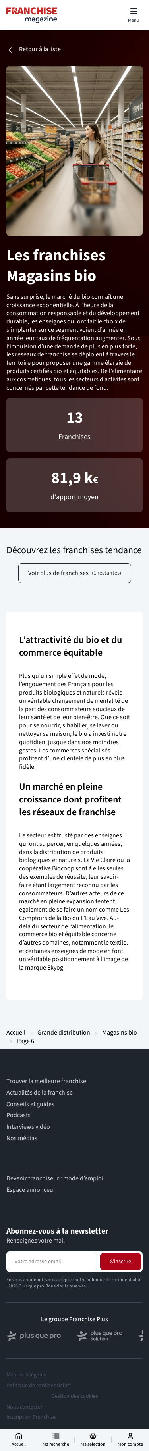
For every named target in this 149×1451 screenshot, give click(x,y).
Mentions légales (26, 1374)
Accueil (15, 1032)
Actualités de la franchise (39, 1093)
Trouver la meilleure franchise (46, 1081)
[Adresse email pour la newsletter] (52, 1261)
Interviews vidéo (28, 1127)
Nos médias (21, 1138)
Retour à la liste (33, 49)
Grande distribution (63, 1032)
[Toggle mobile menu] (134, 15)
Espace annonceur (31, 1190)
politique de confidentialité (113, 1279)
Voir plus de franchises (74, 573)
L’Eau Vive (94, 918)
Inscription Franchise (31, 1417)
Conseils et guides (30, 1104)
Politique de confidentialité (38, 1385)
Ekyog (55, 967)
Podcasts (18, 1115)
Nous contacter (24, 1407)
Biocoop (63, 868)
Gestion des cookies (74, 1396)
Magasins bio (119, 1032)
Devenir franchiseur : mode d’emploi (54, 1178)
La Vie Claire (99, 860)
